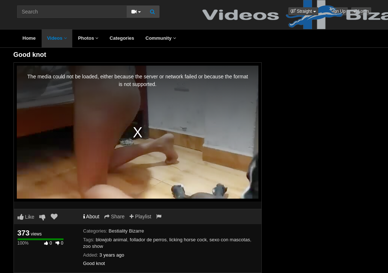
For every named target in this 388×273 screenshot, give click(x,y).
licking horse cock (188, 239)
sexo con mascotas (230, 239)
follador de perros (148, 239)
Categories (122, 38)
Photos (88, 38)
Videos (57, 38)
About (91, 216)
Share (114, 216)
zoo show (93, 246)
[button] (303, 11)
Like (26, 217)
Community (161, 38)
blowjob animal (111, 239)
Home (29, 38)
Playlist (140, 216)
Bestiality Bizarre (126, 231)
